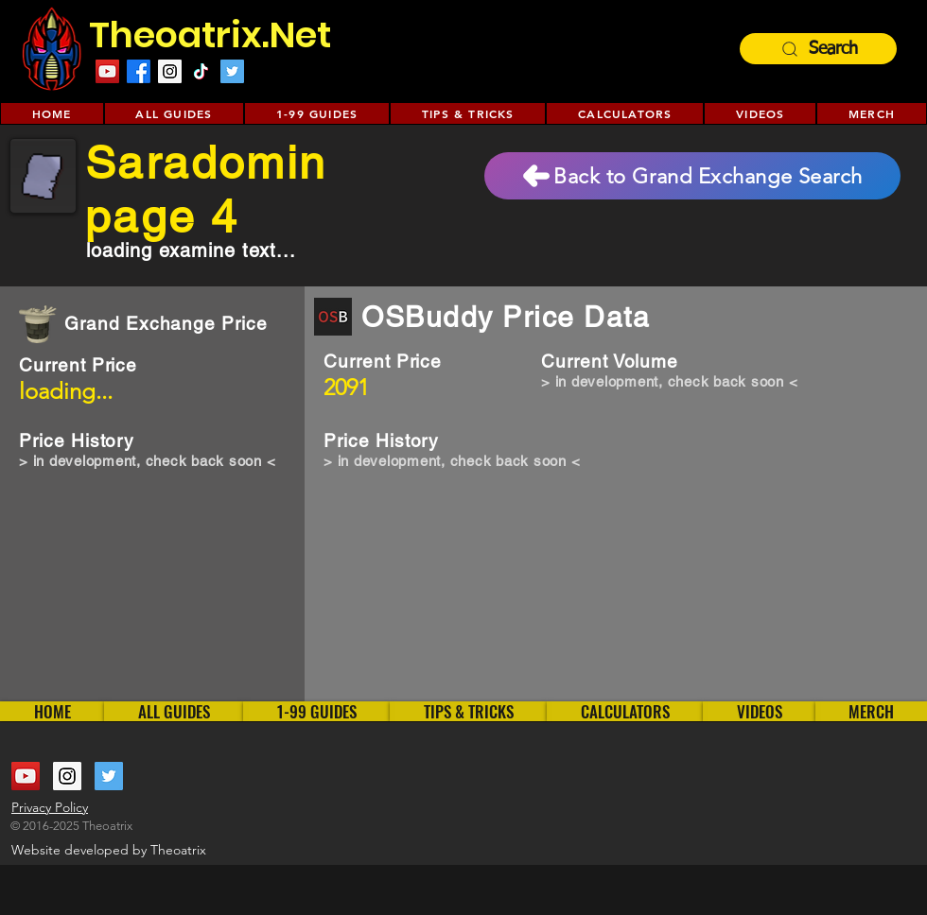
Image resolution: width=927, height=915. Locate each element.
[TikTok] (201, 71)
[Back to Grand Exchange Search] (692, 175)
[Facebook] (138, 71)
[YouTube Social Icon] (107, 71)
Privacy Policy (49, 807)
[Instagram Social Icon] (170, 71)
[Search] (818, 48)
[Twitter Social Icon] (232, 71)
